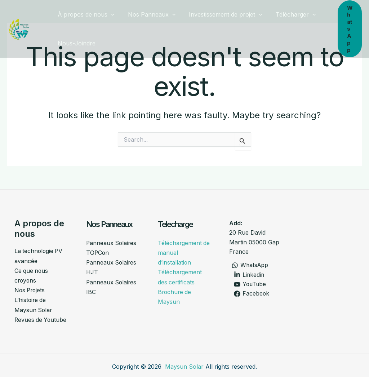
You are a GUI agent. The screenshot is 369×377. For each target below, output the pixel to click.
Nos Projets (30, 289)
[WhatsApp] (250, 265)
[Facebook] (251, 294)
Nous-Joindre (75, 43)
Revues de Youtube (41, 317)
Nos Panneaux (149, 14)
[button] (110, 14)
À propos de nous (85, 14)
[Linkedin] (249, 275)
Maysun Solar (184, 364)
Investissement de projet (221, 14)
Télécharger (289, 14)
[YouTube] (250, 284)
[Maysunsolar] (19, 28)
